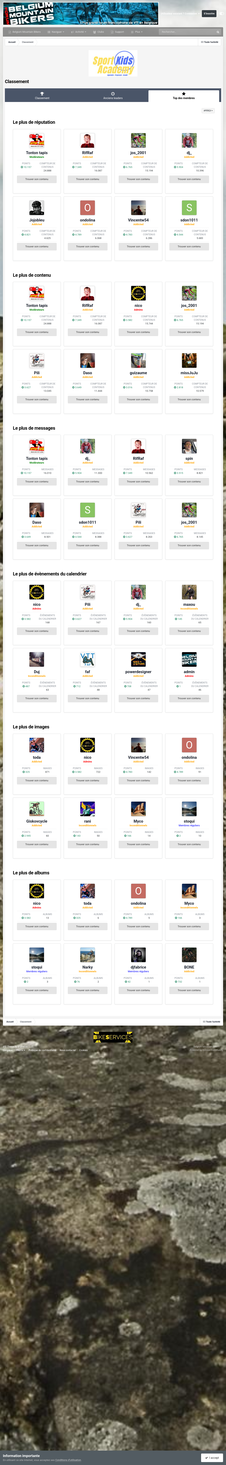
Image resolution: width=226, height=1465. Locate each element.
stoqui (189, 821)
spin (189, 458)
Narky (87, 967)
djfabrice (138, 967)
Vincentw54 (138, 220)
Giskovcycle (36, 821)
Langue (7, 1050)
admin (189, 671)
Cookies (83, 1050)
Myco (138, 821)
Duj (37, 671)
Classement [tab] (42, 96)
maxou (189, 604)
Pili (37, 373)
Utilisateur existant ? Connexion (180, 13)
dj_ (189, 152)
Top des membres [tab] (183, 96)
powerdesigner (138, 671)
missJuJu (189, 373)
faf (87, 671)
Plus (137, 31)
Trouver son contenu (36, 179)
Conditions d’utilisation (68, 1460)
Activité (79, 31)
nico (138, 305)
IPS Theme (8, 1046)
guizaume (138, 373)
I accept (212, 1457)
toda (37, 757)
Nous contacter (68, 1050)
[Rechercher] (176, 32)
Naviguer (56, 31)
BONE (189, 967)
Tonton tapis (37, 152)
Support (119, 31)
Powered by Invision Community (206, 1050)
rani (87, 821)
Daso (87, 373)
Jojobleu (36, 220)
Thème (20, 1050)
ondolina (87, 220)
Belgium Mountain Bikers (26, 31)
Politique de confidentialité (42, 1050)
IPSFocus (22, 1046)
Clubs (100, 31)
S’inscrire (209, 13)
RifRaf (87, 152)
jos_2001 (139, 152)
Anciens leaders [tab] (112, 96)
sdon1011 (189, 220)
